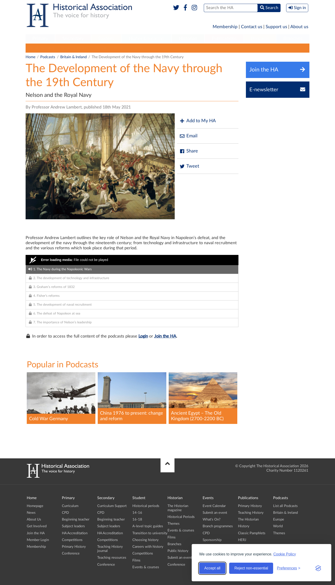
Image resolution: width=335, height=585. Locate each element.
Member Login (38, 540)
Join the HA (165, 336)
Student (106, 38)
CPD (65, 512)
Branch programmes (218, 526)
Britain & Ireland (74, 48)
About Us (34, 519)
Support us (276, 27)
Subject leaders (73, 526)
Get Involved (37, 526)
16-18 (137, 519)
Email (188, 136)
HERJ (242, 540)
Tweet (189, 166)
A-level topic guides (147, 526)
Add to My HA (197, 120)
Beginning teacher (75, 519)
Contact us (251, 27)
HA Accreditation (74, 533)
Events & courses (145, 567)
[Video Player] (132, 260)
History (243, 526)
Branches (292, 38)
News (31, 512)
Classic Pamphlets (251, 533)
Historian (188, 38)
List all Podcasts (41, 48)
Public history (178, 551)
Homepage (35, 506)
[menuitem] (40, 39)
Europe (100, 48)
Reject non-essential (251, 568)
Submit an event (180, 557)
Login (143, 336)
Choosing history (145, 540)
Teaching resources (111, 557)
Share (188, 151)
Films (136, 560)
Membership (225, 27)
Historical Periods (181, 517)
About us (299, 27)
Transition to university (150, 533)
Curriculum (70, 506)
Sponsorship (212, 540)
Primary (40, 38)
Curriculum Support (112, 506)
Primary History (74, 546)
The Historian (248, 519)
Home (30, 57)
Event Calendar (214, 506)
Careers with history (147, 546)
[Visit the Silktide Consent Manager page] (318, 568)
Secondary (73, 38)
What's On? (212, 519)
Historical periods (145, 506)
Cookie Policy (284, 554)
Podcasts (260, 38)
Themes (137, 48)
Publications (224, 38)
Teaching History (251, 512)
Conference (71, 553)
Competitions (72, 540)
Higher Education (146, 38)
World (118, 48)
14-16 (137, 512)
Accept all (212, 568)
